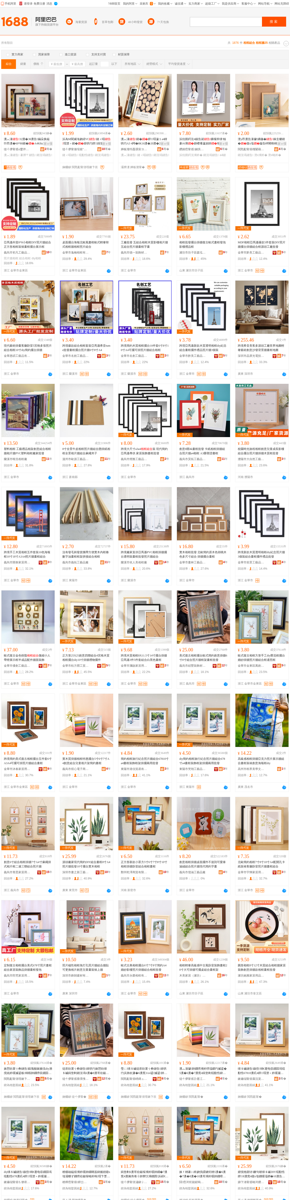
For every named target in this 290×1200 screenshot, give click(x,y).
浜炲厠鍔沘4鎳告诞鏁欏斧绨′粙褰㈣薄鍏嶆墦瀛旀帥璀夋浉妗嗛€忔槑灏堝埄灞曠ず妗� (202, 141)
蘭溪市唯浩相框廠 (15, 459)
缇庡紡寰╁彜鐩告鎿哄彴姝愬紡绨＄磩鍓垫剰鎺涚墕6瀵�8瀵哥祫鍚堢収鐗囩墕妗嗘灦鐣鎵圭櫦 (85, 1071)
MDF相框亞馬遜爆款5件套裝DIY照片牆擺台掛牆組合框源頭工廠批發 (261, 244)
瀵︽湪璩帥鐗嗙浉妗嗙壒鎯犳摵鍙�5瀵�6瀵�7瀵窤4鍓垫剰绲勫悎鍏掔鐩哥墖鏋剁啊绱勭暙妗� (203, 1071)
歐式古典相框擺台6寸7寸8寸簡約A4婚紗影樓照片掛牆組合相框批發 (144, 967)
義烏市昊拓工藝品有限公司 (192, 459)
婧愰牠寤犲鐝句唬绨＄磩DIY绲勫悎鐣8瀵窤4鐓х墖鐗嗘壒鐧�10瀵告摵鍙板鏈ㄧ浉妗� (261, 1174)
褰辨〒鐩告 (28, 155)
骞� (48, 149)
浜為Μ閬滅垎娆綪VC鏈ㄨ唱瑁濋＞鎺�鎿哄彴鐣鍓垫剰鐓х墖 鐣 (86, 141)
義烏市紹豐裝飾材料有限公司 (192, 665)
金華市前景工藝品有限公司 (251, 562)
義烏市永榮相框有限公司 (134, 975)
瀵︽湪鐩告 (11, 155)
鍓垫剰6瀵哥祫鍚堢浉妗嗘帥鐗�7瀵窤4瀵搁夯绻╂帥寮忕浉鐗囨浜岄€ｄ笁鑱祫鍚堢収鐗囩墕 (144, 1174)
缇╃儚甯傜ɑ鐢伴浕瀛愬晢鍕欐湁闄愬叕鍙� (17, 149)
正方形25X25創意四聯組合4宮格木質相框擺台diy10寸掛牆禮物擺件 (85, 658)
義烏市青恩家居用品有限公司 (17, 872)
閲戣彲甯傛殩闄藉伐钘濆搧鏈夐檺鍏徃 (251, 149)
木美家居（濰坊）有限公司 (192, 975)
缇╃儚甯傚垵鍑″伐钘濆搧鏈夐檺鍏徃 (75, 149)
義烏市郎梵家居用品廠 (17, 975)
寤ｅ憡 (48, 143)
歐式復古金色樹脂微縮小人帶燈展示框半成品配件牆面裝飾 (27, 658)
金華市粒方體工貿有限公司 (75, 665)
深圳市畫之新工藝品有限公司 (75, 872)
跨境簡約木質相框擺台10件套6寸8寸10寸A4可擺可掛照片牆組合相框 (145, 348)
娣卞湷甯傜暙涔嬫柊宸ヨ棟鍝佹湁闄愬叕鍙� (251, 1182)
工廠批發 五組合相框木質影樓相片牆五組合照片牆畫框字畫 (144, 244)
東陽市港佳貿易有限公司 (134, 769)
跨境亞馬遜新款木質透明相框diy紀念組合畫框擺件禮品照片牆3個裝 (202, 348)
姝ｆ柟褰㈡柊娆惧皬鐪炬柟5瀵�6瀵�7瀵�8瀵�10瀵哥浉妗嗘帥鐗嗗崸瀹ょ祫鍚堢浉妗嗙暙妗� (202, 1174)
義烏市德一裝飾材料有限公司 (134, 252)
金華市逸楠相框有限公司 (75, 252)
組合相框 (25, 258)
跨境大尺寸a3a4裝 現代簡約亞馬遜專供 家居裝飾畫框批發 (144, 451)
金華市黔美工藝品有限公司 (251, 252)
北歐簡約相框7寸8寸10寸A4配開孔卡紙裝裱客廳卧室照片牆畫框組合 (261, 864)
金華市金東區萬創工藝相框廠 (251, 665)
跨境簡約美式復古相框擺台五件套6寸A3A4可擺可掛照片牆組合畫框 (28, 761)
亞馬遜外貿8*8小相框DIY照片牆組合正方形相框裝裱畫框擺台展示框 (27, 244)
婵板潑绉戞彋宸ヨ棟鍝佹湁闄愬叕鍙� (134, 149)
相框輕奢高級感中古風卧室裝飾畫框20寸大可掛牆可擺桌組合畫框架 (203, 967)
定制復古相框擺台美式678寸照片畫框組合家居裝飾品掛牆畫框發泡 (28, 967)
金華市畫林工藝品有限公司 (192, 562)
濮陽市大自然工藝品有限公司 (251, 459)
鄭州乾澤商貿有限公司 (134, 872)
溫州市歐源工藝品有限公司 (75, 459)
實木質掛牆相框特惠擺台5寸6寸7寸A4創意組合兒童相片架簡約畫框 (85, 761)
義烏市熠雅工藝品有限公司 (134, 459)
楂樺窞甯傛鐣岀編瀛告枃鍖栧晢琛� (75, 1182)
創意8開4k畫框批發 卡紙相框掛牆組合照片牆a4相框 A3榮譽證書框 (202, 451)
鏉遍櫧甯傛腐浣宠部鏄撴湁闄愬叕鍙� (251, 1079)
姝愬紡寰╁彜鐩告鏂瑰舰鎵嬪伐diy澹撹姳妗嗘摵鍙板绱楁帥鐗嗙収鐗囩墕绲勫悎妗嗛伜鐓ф (28, 1071)
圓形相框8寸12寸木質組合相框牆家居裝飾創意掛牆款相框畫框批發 (262, 967)
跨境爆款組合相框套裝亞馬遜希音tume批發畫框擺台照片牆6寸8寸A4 (86, 348)
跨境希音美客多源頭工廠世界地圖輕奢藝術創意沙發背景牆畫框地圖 (261, 348)
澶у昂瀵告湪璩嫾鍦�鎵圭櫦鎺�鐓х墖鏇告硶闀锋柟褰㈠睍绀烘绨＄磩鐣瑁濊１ (262, 141)
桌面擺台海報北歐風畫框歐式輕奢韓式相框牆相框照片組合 (85, 244)
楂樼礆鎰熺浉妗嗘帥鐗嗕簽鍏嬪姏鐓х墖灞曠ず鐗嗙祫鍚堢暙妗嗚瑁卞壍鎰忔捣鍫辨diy (86, 1174)
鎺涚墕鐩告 (44, 155)
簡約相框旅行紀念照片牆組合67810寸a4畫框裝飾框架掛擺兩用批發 (145, 761)
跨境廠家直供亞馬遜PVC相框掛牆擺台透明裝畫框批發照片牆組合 (144, 554)
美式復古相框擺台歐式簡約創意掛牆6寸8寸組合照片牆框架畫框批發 (203, 658)
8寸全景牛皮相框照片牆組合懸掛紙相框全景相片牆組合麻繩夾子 (86, 451)
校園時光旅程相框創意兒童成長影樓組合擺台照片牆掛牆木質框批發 (261, 451)
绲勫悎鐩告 (86, 155)
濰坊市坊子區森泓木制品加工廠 (192, 252)
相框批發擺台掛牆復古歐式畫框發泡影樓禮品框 (202, 244)
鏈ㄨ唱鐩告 (70, 155)
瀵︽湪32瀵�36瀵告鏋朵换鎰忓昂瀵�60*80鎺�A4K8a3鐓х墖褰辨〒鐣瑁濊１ (27, 141)
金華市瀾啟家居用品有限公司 (134, 665)
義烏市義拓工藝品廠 (75, 562)
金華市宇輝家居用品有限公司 (251, 872)
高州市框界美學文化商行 (251, 769)
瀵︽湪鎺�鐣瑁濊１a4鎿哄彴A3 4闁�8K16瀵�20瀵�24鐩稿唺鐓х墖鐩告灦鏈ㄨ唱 (144, 141)
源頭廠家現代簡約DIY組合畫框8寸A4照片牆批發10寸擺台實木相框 (86, 864)
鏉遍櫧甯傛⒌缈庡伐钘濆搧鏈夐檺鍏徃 (17, 1182)
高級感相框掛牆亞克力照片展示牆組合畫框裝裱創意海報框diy (261, 761)
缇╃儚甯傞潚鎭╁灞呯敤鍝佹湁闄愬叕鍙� (134, 1182)
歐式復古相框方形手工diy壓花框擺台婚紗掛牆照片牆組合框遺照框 (261, 658)
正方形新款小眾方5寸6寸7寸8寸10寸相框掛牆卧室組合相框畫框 (144, 864)
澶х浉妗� (260, 155)
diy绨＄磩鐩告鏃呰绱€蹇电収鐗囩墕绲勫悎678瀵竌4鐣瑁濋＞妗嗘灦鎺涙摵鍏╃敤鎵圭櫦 (28, 1174)
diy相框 (36, 258)
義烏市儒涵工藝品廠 (192, 872)
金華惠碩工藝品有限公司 (17, 356)
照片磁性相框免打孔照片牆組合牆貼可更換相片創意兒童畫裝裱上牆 (85, 967)
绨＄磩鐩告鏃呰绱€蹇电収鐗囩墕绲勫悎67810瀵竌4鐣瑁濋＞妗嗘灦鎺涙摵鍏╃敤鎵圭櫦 (261, 1071)
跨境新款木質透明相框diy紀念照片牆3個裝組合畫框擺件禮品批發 (261, 554)
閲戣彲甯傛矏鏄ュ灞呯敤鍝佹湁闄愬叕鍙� (134, 1079)
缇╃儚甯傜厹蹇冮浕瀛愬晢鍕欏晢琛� (192, 1079)
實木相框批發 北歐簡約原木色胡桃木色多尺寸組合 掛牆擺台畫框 (202, 554)
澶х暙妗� (274, 155)
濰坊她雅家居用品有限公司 (251, 975)
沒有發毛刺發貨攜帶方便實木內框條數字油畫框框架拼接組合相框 (85, 554)
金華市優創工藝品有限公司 (17, 665)
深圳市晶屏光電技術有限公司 (251, 356)
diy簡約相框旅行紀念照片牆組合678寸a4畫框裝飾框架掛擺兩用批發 (202, 761)
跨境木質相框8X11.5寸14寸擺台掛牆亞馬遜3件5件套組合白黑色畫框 (144, 658)
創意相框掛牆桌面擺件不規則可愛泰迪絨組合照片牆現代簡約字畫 (202, 864)
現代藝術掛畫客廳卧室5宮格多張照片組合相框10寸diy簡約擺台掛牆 (28, 348)
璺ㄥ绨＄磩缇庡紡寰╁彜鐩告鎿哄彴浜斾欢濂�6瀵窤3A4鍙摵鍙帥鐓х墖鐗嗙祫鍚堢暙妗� (144, 1071)
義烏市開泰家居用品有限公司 (17, 562)
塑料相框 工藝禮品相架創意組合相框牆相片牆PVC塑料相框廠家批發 (27, 451)
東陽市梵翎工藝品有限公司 (192, 769)
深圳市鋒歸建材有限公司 (75, 975)
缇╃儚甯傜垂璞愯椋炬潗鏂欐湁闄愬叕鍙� (75, 1079)
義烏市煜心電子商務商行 (75, 769)
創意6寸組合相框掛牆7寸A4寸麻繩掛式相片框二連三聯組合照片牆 (27, 864)
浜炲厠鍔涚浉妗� (191, 155)
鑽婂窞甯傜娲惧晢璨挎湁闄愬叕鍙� (192, 149)
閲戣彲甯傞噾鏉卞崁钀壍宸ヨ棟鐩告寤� (17, 1079)
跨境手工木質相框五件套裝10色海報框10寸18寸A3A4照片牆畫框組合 (27, 554)
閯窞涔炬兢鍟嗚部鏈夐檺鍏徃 (192, 1182)
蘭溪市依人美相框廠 (134, 562)
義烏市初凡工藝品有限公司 (17, 252)
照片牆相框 (11, 258)
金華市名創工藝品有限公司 (75, 356)
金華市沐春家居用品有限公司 (17, 769)
